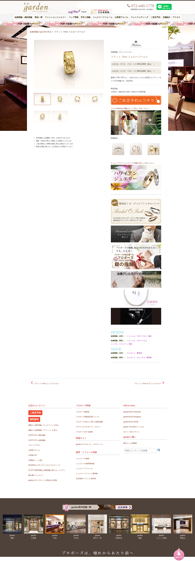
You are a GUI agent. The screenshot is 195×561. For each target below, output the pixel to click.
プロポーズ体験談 (82, 412)
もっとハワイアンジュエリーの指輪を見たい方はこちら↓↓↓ (133, 163)
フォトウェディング (139, 17)
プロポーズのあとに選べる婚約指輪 (89, 422)
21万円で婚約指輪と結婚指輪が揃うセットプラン (46, 470)
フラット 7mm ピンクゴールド (46, 383)
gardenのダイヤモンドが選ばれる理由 (42, 480)
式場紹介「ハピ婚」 (35, 460)
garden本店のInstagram (132, 417)
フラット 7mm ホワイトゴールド (147, 383)
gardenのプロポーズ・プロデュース (89, 444)
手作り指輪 (85, 17)
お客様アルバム (121, 17)
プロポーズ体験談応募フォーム (87, 417)
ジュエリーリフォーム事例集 (87, 474)
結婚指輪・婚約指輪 (23, 17)
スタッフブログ (34, 445)
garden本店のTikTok (131, 422)
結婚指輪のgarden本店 (40, 32)
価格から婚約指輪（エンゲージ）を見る (43, 425)
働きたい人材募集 (130, 443)
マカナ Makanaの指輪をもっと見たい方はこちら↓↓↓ (130, 108)
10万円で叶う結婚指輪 (36, 440)
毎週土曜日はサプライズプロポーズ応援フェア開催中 (97, 23)
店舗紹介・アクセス (171, 17)
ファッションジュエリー (55, 17)
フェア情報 (73, 17)
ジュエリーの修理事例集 (85, 464)
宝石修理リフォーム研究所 (86, 479)
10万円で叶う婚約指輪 (36, 435)
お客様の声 (32, 455)
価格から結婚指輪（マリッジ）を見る (42, 430)
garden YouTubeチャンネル (133, 427)
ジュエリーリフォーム (102, 17)
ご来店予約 (155, 17)
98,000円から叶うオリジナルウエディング (44, 465)
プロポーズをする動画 (84, 432)
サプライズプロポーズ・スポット (88, 427)
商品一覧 (38, 17)
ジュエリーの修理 (82, 459)
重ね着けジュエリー (35, 475)
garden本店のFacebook (132, 412)
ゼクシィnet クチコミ (131, 432)
